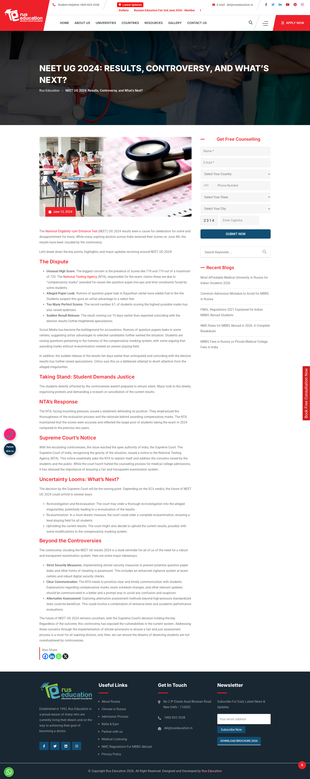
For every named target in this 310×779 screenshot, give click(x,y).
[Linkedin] (52, 656)
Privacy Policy (111, 754)
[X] (65, 656)
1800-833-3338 (78, 4)
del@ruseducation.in (235, 4)
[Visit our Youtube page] (287, 5)
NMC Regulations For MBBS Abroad (127, 747)
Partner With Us (10, 449)
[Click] (266, 23)
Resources (154, 23)
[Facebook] (45, 656)
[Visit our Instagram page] (302, 5)
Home (64, 23)
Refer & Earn (110, 724)
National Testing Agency (80, 277)
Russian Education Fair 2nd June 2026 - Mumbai (169, 10)
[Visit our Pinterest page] (295, 5)
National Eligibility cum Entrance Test (71, 231)
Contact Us (197, 23)
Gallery (175, 23)
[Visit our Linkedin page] (280, 5)
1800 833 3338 (174, 717)
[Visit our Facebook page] (266, 5)
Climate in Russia (114, 709)
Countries (130, 23)
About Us (82, 23)
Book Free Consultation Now (306, 393)
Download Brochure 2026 (239, 740)
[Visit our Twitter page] (273, 5)
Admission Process (115, 716)
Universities (106, 23)
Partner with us (112, 731)
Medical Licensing (114, 739)
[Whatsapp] (59, 656)
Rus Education (212, 771)
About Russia (111, 701)
